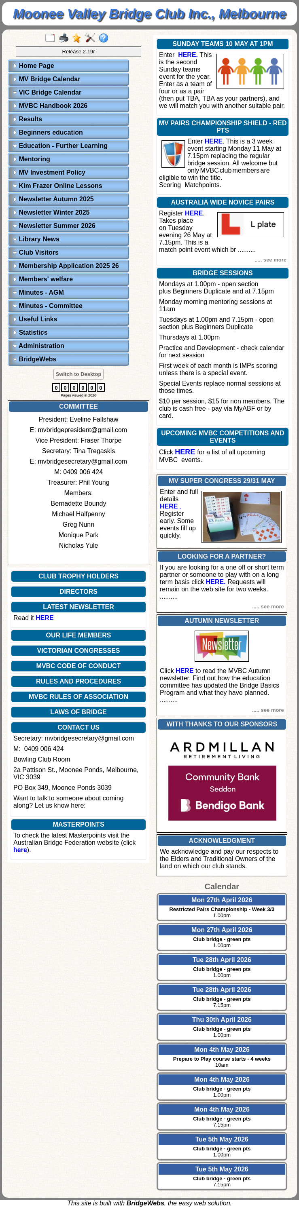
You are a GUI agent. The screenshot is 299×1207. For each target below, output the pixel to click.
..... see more (270, 260)
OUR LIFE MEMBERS (78, 635)
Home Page (33, 65)
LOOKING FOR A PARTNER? (222, 556)
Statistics (30, 332)
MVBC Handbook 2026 (50, 105)
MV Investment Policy (49, 172)
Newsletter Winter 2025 (51, 212)
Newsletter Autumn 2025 (53, 199)
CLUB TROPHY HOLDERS (78, 576)
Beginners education (48, 132)
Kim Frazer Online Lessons (57, 185)
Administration (38, 345)
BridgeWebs (35, 359)
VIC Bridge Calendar (47, 92)
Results (27, 119)
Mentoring (31, 159)
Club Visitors (36, 252)
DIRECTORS (78, 591)
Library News (36, 239)
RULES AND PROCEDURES (78, 681)
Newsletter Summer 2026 (54, 225)
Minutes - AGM (38, 292)
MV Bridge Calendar (46, 79)
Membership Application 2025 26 (66, 265)
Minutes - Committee (48, 305)
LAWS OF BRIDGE (78, 712)
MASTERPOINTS (78, 824)
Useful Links (35, 319)
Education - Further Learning (60, 145)
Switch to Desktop (79, 374)
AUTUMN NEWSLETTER (221, 620)
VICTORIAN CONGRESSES (78, 650)
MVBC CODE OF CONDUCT (78, 666)
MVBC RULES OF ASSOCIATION (78, 696)
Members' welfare (43, 279)
